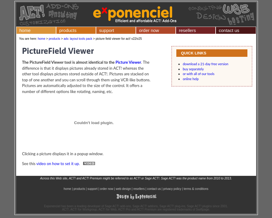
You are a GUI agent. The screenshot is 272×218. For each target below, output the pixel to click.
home (25, 30)
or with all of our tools (198, 74)
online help (191, 79)
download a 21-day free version (205, 64)
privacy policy (172, 188)
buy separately (193, 69)
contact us (229, 30)
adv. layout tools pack (78, 38)
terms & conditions (196, 188)
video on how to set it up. (67, 163)
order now (149, 30)
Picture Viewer (128, 62)
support (106, 30)
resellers (187, 30)
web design (123, 188)
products (68, 30)
